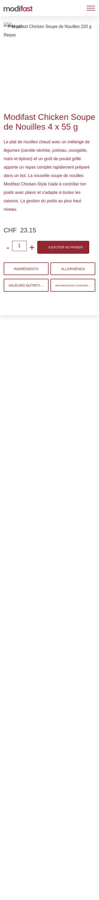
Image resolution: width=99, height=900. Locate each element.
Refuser (49, 855)
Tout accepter (49, 890)
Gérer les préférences (49, 872)
